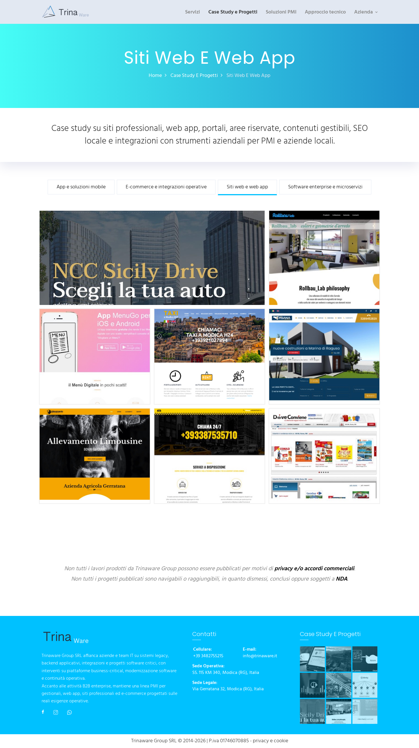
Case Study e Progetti (232, 12)
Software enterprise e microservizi (325, 187)
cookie (281, 741)
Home (155, 76)
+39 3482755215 (208, 656)
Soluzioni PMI (281, 12)
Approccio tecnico (325, 12)
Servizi (192, 12)
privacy (261, 741)
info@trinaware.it (260, 656)
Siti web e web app (247, 187)
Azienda (363, 12)
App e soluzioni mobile (81, 187)
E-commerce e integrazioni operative (166, 187)
